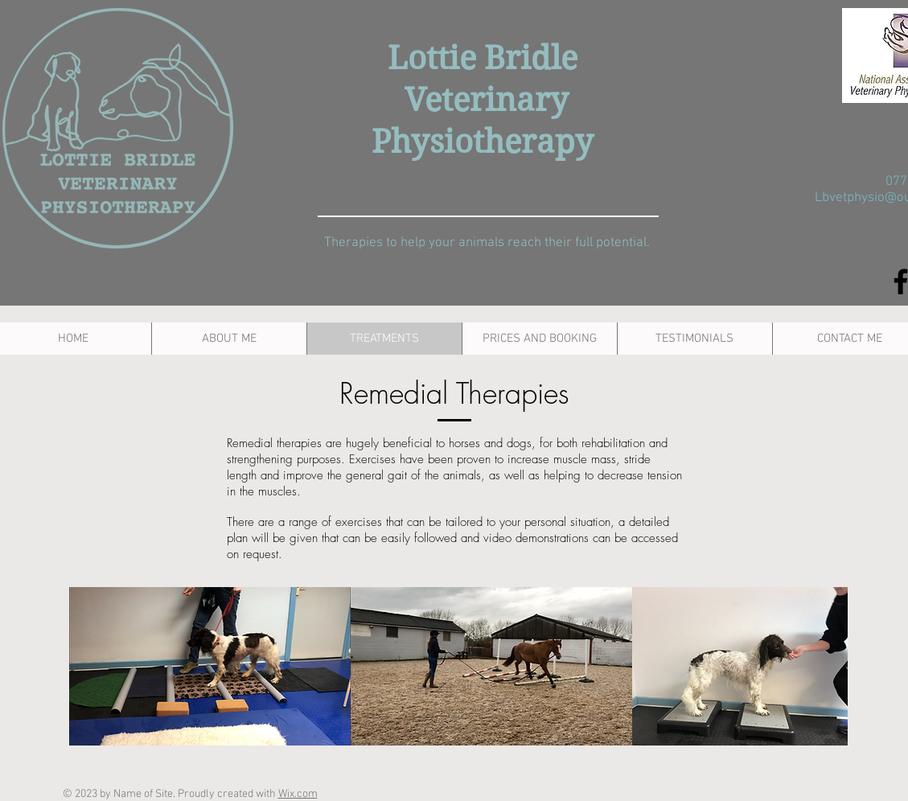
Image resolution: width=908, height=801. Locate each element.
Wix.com (298, 794)
